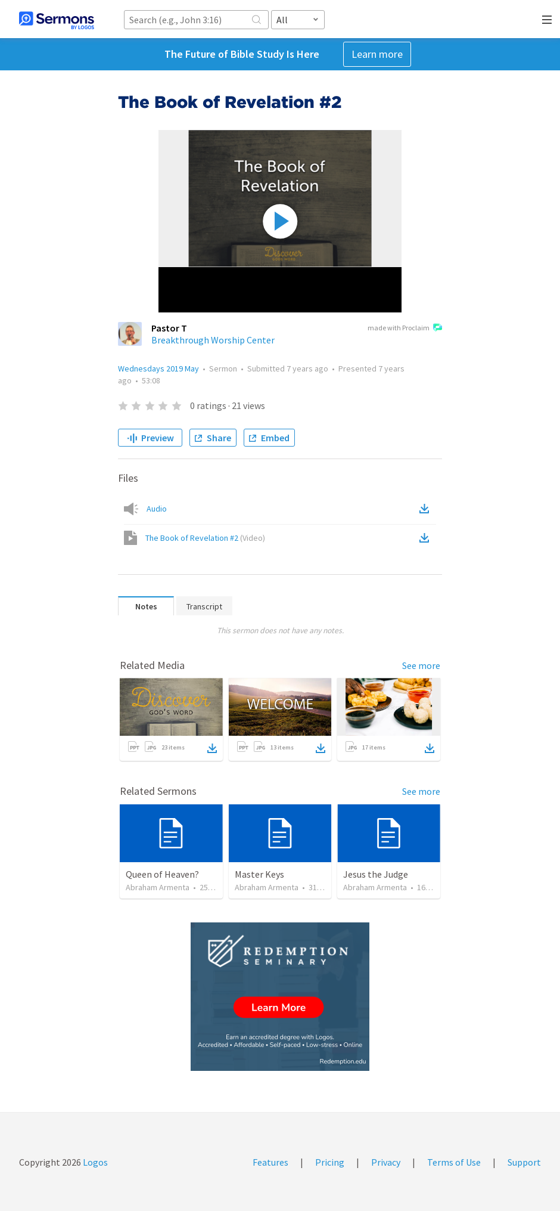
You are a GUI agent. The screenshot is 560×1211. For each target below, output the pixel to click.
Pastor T (169, 328)
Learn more (377, 54)
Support (524, 1162)
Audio (157, 508)
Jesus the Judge (375, 874)
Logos (94, 1162)
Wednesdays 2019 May (158, 368)
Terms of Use (454, 1162)
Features (270, 1162)
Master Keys (259, 874)
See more (421, 665)
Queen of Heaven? (162, 874)
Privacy (385, 1162)
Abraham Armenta (157, 887)
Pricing (329, 1162)
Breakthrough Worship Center (213, 340)
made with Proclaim (405, 328)
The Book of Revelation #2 (205, 537)
